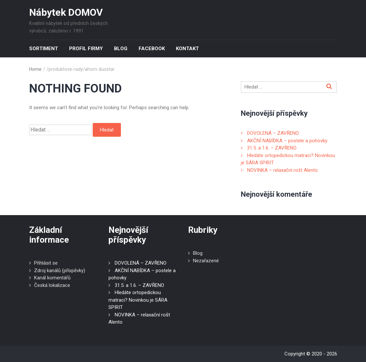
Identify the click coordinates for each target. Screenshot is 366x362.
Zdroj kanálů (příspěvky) (59, 270)
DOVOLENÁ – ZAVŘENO (273, 133)
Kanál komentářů (52, 278)
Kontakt (187, 48)
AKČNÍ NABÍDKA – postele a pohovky (287, 141)
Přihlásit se (46, 263)
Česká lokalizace (52, 285)
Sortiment (43, 48)
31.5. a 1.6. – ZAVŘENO (272, 148)
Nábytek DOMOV (66, 12)
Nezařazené (206, 261)
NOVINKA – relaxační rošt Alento (282, 170)
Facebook (152, 48)
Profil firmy (86, 48)
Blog (120, 48)
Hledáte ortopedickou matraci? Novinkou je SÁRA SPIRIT (137, 300)
